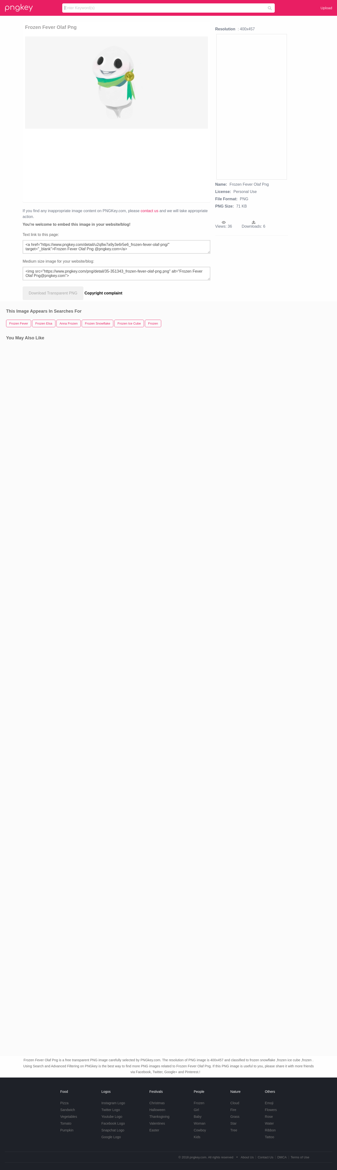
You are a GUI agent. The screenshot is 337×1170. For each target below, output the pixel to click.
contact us (149, 211)
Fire (233, 1110)
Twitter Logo (110, 1110)
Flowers (271, 1110)
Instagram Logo (113, 1103)
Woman (199, 1123)
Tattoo (269, 1137)
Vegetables (68, 1117)
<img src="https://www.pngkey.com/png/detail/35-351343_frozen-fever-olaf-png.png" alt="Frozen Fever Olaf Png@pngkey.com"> (116, 273)
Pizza (64, 1103)
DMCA (282, 1157)
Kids (197, 1137)
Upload (326, 8)
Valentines (157, 1123)
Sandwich (67, 1110)
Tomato (65, 1123)
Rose (269, 1117)
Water (269, 1123)
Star (233, 1123)
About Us (247, 1157)
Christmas (157, 1103)
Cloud (234, 1103)
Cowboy (200, 1130)
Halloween (157, 1110)
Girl (196, 1110)
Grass (234, 1117)
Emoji (269, 1103)
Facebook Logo (113, 1123)
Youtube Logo (111, 1117)
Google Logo (111, 1137)
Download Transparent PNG (53, 293)
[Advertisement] (78, 165)
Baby (198, 1117)
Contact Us (265, 1157)
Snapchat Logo (112, 1130)
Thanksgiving (159, 1117)
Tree (233, 1130)
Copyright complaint (104, 293)
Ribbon (270, 1130)
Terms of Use (300, 1157)
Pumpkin (66, 1130)
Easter (154, 1130)
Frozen (199, 1103)
